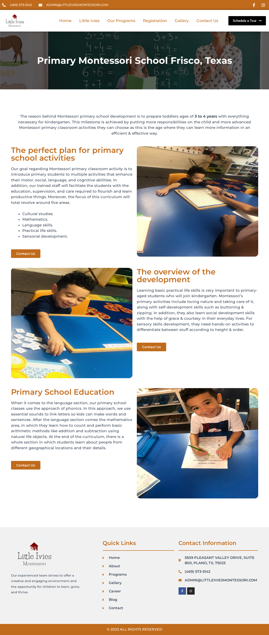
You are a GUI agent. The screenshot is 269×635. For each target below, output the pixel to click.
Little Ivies (89, 20)
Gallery (182, 20)
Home (65, 20)
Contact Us (207, 20)
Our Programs (121, 20)
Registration (155, 20)
